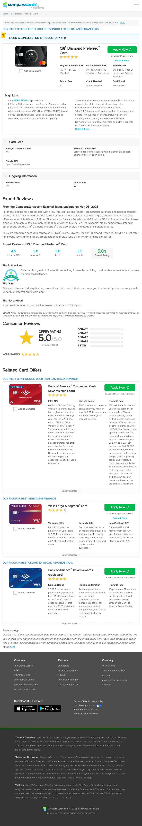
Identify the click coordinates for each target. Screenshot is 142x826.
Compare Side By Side (114, 670)
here (12, 647)
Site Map (106, 675)
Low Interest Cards (24, 679)
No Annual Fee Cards (25, 689)
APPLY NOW (20, 100)
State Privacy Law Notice (86, 709)
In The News (108, 665)
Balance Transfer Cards (26, 684)
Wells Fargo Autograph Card (67, 506)
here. (122, 22)
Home (5, 14)
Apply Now (122, 49)
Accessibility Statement (86, 713)
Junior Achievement (68, 679)
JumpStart (63, 665)
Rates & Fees (122, 60)
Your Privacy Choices (88, 705)
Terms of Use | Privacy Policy (89, 701)
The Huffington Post (68, 684)
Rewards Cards (22, 674)
